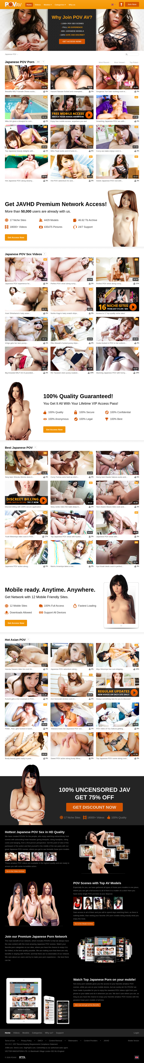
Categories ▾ (60, 5)
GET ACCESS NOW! (72, 41)
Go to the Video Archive (15, 871)
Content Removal (55, 1041)
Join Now (132, 4)
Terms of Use (10, 1041)
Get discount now (94, 807)
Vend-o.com (18, 1048)
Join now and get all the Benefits (87, 1005)
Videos (38, 5)
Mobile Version (132, 1041)
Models (25, 1033)
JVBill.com (9, 1048)
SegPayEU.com (30, 1048)
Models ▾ (48, 5)
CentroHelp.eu (42, 1048)
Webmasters (73, 1041)
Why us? (49, 1033)
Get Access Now (16, 237)
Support (60, 1033)
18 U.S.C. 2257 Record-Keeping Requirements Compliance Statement (31, 1044)
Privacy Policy (26, 1041)
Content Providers (90, 1041)
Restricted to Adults (22, 1057)
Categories (37, 1033)
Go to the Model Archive (84, 924)
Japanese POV (10, 54)
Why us (72, 5)
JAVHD (106, 1041)
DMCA (40, 1041)
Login (136, 1033)
